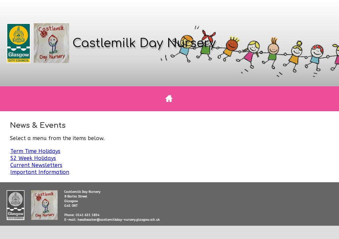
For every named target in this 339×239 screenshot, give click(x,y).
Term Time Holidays (35, 151)
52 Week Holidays (33, 158)
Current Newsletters (36, 165)
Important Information (39, 172)
